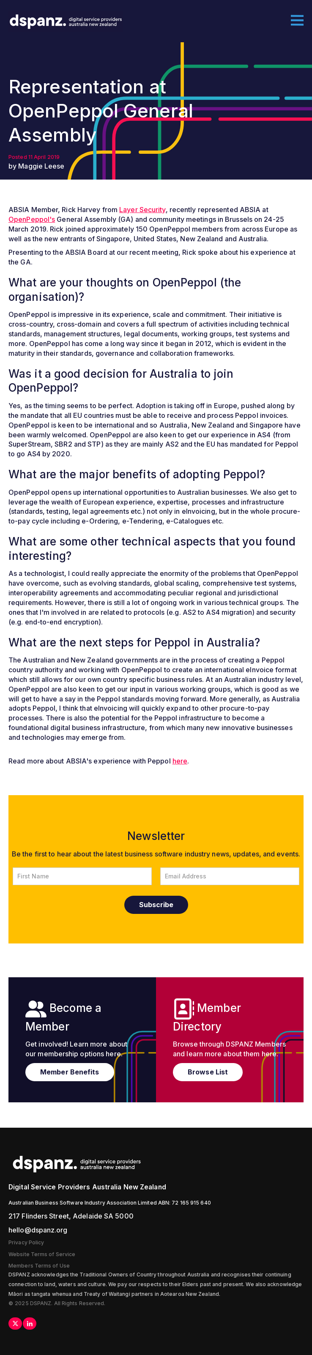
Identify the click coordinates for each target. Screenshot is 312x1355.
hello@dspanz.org (38, 1230)
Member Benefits (69, 1072)
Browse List (208, 1072)
